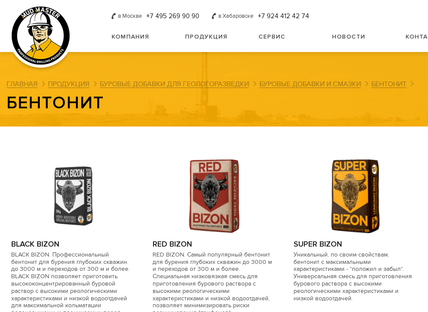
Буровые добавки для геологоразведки (174, 84)
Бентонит (388, 84)
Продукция (206, 36)
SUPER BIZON (318, 244)
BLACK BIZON (35, 244)
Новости (348, 36)
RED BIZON (172, 244)
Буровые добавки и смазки (310, 84)
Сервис (272, 36)
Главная (22, 84)
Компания (130, 36)
